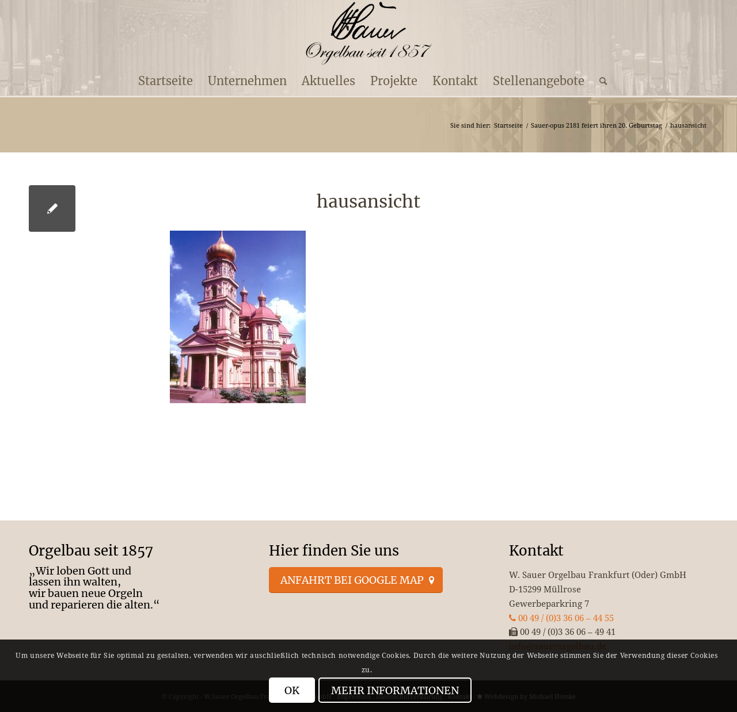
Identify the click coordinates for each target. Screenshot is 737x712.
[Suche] (599, 81)
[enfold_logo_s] (369, 33)
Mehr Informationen (395, 690)
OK (291, 690)
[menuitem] (165, 81)
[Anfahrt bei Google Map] (356, 580)
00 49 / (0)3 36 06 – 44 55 (561, 617)
